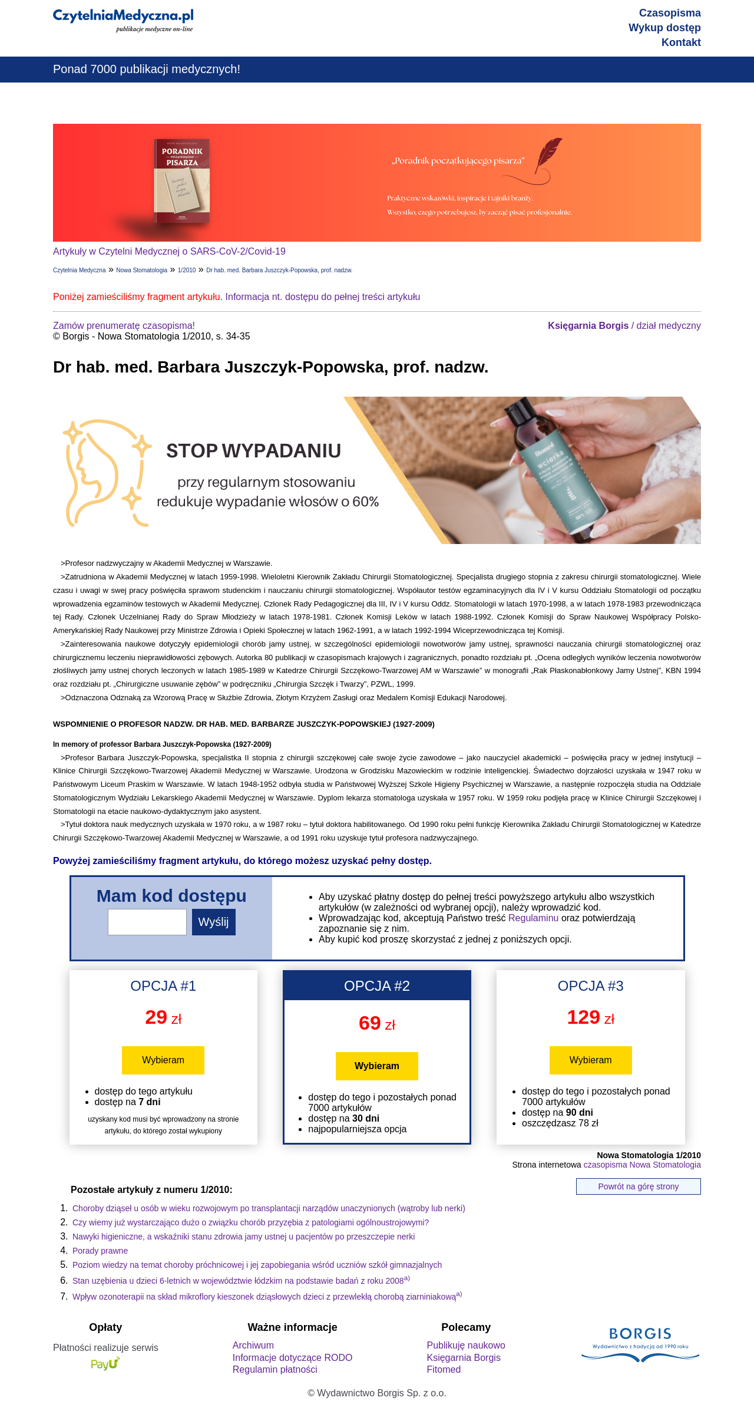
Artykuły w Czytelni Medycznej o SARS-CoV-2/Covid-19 (169, 251)
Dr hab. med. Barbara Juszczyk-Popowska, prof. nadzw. (279, 270)
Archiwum (253, 1345)
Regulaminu (533, 918)
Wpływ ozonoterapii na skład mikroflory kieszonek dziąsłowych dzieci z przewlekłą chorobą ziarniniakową (267, 1296)
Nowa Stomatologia (141, 270)
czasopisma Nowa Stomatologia (642, 1164)
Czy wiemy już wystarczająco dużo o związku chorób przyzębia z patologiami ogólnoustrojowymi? (250, 1222)
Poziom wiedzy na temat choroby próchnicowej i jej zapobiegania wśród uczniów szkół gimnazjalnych (257, 1265)
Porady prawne (100, 1250)
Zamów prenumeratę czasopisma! (124, 326)
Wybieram (163, 1060)
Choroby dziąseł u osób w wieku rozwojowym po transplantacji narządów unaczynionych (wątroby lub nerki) (268, 1208)
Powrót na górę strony (638, 1186)
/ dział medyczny (624, 326)
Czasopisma (670, 13)
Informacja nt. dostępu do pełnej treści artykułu (323, 297)
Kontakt (681, 42)
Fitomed (443, 1369)
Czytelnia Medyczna (79, 270)
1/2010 (187, 270)
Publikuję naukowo (465, 1345)
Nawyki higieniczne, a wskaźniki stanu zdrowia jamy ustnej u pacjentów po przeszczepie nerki (243, 1236)
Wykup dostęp (665, 28)
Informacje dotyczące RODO (293, 1358)
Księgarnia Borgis (463, 1358)
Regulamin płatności (275, 1369)
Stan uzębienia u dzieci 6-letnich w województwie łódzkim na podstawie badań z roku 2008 (241, 1280)
